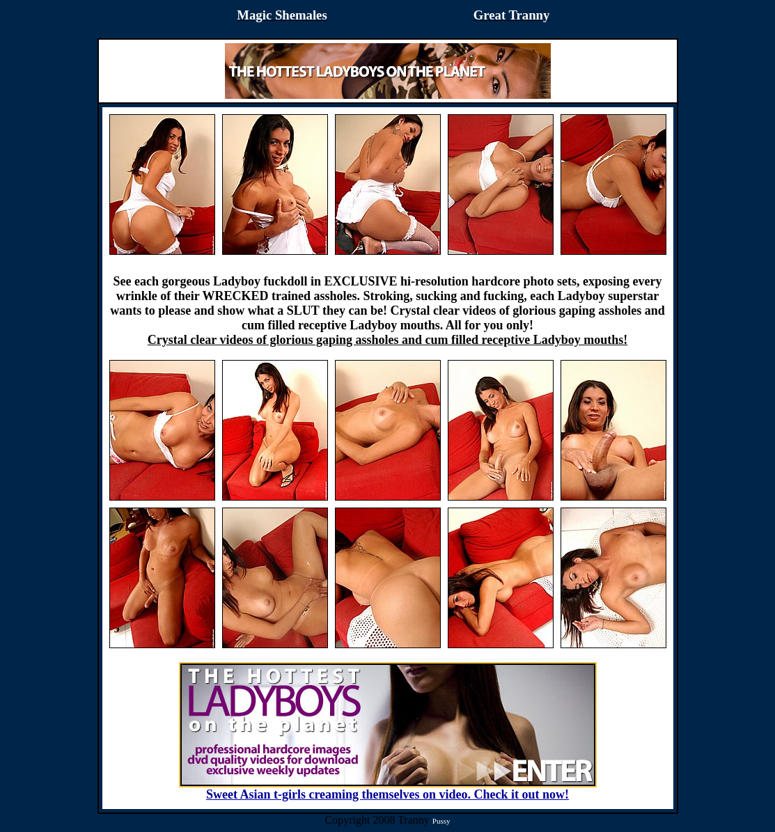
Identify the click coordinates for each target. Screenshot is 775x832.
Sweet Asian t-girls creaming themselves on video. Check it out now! (388, 788)
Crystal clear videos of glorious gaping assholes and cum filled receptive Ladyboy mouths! (387, 340)
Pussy (441, 821)
